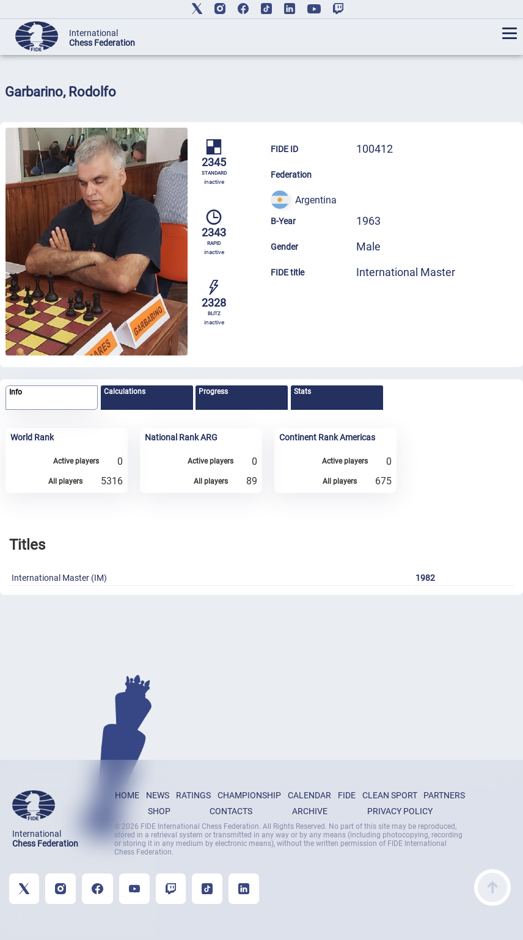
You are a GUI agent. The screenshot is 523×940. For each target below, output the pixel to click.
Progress (213, 391)
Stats (302, 391)
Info (15, 392)
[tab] (51, 397)
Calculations (124, 391)
